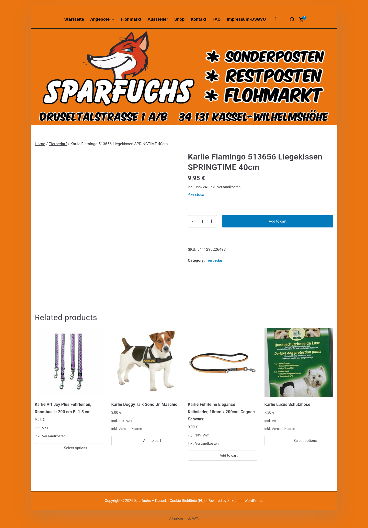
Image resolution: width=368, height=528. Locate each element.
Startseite (74, 19)
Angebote (102, 19)
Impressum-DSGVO (246, 19)
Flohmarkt (131, 19)
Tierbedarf (58, 144)
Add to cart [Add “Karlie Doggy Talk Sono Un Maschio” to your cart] (152, 441)
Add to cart (277, 221)
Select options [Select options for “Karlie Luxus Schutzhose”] (305, 441)
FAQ (217, 19)
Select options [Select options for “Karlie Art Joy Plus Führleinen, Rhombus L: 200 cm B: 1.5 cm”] (75, 448)
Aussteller (158, 19)
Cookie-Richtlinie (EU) (188, 501)
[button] (112, 19)
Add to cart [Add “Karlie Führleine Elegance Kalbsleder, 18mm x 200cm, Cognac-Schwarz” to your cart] (229, 455)
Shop (179, 19)
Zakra (232, 501)
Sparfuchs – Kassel (150, 501)
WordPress (253, 501)
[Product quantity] (202, 221)
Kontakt (198, 19)
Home (40, 144)
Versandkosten (228, 187)
